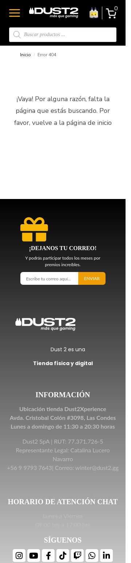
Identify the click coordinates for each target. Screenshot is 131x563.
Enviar (92, 278)
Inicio (25, 55)
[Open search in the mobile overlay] (62, 34)
